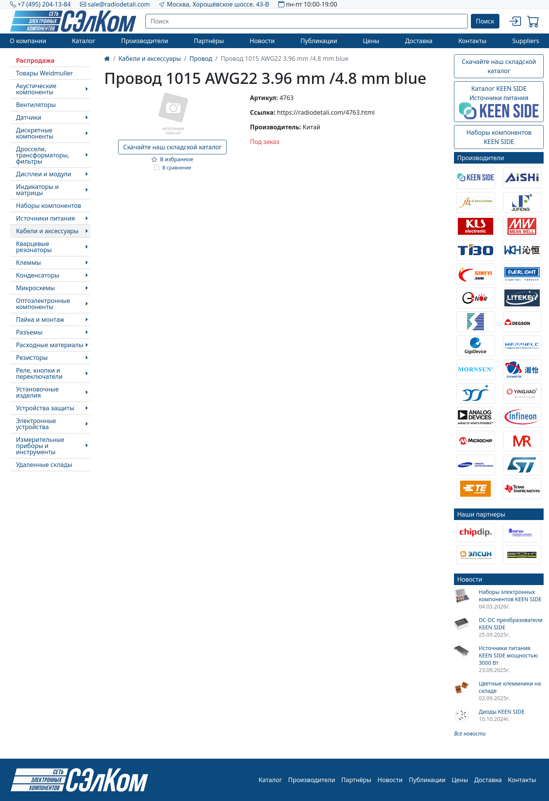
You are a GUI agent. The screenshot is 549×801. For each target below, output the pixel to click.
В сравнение (176, 167)
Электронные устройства (36, 423)
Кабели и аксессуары (47, 231)
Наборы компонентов (48, 205)
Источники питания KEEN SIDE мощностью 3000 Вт (508, 655)
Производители (144, 41)
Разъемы (29, 332)
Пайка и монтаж (40, 319)
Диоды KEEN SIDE (501, 711)
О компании (28, 41)
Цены (371, 41)
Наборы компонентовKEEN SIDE (498, 137)
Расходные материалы (49, 345)
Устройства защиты (45, 408)
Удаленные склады (44, 464)
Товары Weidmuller (44, 73)
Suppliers (525, 41)
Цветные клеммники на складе (510, 687)
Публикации (318, 41)
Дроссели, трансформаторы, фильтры (43, 155)
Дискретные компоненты (34, 133)
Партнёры (209, 41)
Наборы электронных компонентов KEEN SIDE (510, 595)
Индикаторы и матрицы (37, 189)
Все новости (470, 733)
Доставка (419, 41)
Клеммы (28, 262)
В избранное (172, 159)
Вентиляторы (36, 104)
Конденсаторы (38, 275)
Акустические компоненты (36, 89)
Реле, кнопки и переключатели (39, 373)
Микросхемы (35, 288)
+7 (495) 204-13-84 (44, 4)
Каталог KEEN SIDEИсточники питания (499, 102)
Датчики (29, 117)
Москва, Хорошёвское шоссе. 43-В (218, 4)
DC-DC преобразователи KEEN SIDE (510, 623)
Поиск (485, 21)
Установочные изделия (37, 392)
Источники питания (45, 218)
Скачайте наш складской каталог (172, 147)
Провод (200, 58)
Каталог (83, 41)
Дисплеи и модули (44, 174)
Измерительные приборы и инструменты (40, 445)
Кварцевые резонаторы (34, 246)
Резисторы (32, 357)
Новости (262, 41)
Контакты (472, 41)
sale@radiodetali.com (119, 4)
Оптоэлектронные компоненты (43, 303)
